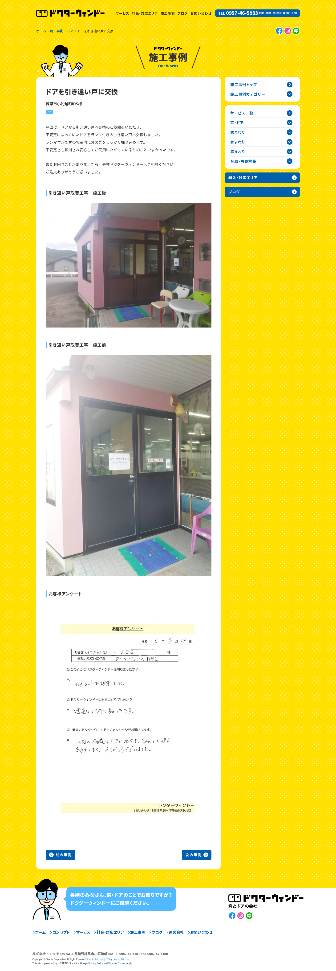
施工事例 (168, 13)
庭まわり (237, 151)
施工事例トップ (243, 84)
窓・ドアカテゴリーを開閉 (289, 122)
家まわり (237, 142)
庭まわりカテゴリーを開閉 (289, 151)
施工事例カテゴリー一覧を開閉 (289, 94)
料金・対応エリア (145, 13)
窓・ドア (237, 122)
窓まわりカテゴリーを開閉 (289, 132)
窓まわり (237, 132)
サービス (122, 13)
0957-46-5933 (242, 13)
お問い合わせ (200, 13)
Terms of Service (117, 963)
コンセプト (61, 932)
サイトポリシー (95, 959)
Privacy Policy (95, 963)
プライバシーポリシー (117, 959)
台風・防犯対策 (243, 161)
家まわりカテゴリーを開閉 (289, 142)
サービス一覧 (241, 113)
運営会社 (176, 932)
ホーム (40, 932)
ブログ (183, 13)
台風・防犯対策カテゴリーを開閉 (289, 161)
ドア (49, 111)
